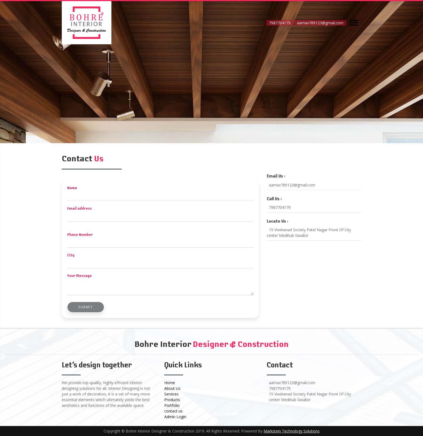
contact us (173, 411)
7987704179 (280, 22)
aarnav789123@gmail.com (320, 22)
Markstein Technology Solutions (292, 431)
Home (169, 382)
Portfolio (172, 405)
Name (72, 188)
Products (172, 399)
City (70, 255)
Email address (79, 209)
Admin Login (175, 416)
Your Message (79, 276)
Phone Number (80, 235)
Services (171, 394)
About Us (172, 388)
